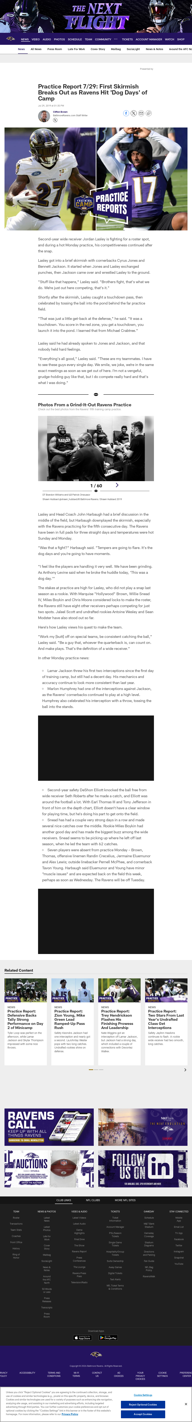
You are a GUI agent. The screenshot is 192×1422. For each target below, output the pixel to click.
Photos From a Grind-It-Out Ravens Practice (84, 404)
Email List (179, 1227)
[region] (96, 1404)
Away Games (115, 1267)
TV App (179, 1233)
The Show (79, 1245)
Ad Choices (119, 1374)
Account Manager (115, 1227)
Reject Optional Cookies (143, 1404)
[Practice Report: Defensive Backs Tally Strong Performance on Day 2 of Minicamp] (25, 1016)
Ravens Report (79, 1251)
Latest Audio (79, 1223)
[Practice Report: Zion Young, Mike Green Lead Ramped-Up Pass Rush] (72, 1018)
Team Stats (16, 1229)
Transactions (16, 1223)
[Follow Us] (143, 1168)
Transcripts (46, 1307)
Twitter (179, 1245)
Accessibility (27, 1372)
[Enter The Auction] (49, 1168)
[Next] (117, 485)
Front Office (16, 1242)
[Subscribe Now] (49, 1127)
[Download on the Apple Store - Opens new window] (82, 1338)
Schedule (149, 1217)
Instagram (179, 1251)
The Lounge (79, 1267)
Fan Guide (149, 1261)
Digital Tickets (115, 1273)
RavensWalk (149, 1276)
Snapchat (179, 1257)
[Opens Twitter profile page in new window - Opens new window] (55, 120)
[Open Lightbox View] (96, 460)
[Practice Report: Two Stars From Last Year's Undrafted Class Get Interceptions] (166, 1014)
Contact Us (97, 1374)
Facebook (179, 1239)
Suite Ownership (115, 1261)
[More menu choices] (115, 39)
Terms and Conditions (54, 1374)
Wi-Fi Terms (76, 1374)
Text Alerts (115, 1279)
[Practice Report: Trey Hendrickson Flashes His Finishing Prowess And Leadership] (119, 1018)
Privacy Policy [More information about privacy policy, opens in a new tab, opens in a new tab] (70, 1414)
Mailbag (47, 1254)
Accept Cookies (143, 1414)
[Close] (186, 1404)
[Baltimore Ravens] (96, 1355)
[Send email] (141, 115)
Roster (16, 1217)
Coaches (16, 1236)
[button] (91, 1069)
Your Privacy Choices (140, 1375)
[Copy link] (149, 113)
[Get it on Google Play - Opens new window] (108, 1339)
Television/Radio (79, 1282)
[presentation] (186, 1070)
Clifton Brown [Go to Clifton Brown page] (60, 111)
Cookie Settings (162, 1374)
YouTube (179, 1263)
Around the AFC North (47, 1279)
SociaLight (46, 1261)
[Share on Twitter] (134, 115)
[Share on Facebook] (126, 115)
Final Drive (79, 1239)
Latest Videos (79, 1217)
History (16, 1248)
